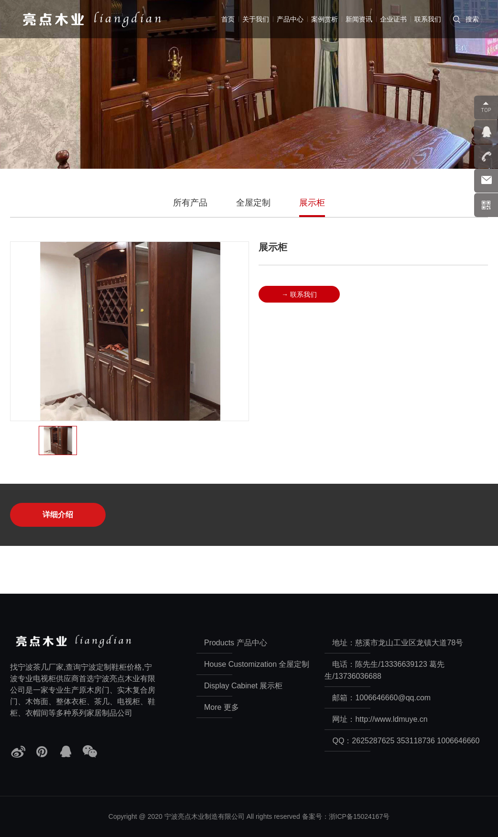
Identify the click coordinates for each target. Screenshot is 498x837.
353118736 (416, 741)
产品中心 (290, 19)
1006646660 (458, 741)
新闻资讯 (359, 19)
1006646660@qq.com (393, 698)
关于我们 (255, 19)
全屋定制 (253, 202)
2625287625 (373, 741)
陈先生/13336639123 (391, 664)
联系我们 (427, 19)
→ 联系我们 (299, 294)
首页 (228, 19)
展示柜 (312, 202)
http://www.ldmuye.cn (391, 719)
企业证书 (393, 19)
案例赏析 (324, 19)
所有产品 (190, 202)
